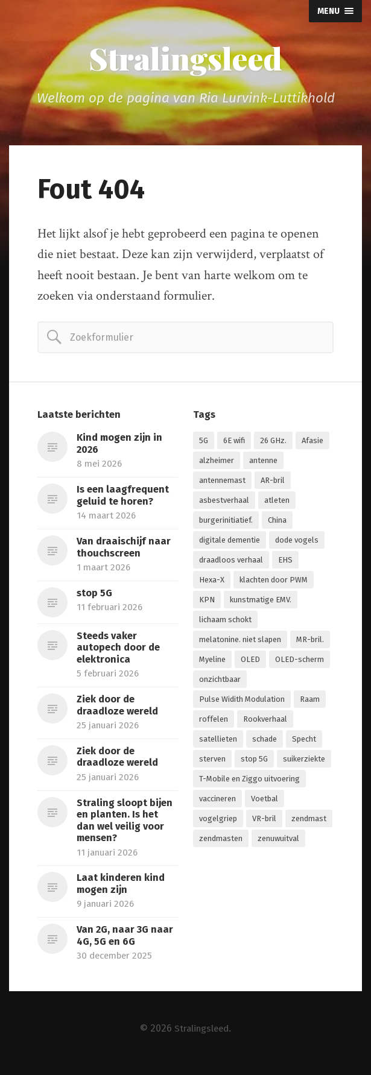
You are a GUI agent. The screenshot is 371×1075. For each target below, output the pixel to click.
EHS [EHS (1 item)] (285, 561)
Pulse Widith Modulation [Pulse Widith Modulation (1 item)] (242, 700)
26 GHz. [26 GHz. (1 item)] (273, 442)
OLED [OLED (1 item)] (250, 661)
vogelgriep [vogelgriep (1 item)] (218, 820)
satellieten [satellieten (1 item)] (218, 740)
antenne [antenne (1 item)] (263, 462)
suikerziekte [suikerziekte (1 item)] (304, 760)
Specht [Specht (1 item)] (304, 740)
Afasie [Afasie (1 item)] (312, 442)
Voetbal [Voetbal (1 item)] (264, 800)
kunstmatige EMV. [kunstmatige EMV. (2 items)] (260, 601)
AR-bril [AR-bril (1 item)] (273, 482)
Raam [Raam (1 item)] (310, 700)
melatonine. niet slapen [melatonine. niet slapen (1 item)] (240, 641)
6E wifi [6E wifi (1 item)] (234, 442)
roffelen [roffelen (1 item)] (213, 720)
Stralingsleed (186, 59)
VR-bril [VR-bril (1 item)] (264, 820)
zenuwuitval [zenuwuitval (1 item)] (278, 840)
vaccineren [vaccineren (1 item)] (217, 800)
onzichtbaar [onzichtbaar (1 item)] (220, 681)
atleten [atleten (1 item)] (277, 501)
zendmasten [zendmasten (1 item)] (221, 840)
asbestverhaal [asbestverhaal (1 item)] (224, 501)
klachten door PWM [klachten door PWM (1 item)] (273, 581)
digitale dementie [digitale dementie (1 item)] (229, 541)
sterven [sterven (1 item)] (212, 760)
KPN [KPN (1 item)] (207, 601)
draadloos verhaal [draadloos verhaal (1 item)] (231, 561)
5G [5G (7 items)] (203, 442)
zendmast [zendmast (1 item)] (308, 820)
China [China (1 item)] (277, 521)
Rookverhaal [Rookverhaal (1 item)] (265, 720)
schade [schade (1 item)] (264, 740)
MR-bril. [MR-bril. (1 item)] (310, 641)
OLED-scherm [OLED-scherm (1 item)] (299, 661)
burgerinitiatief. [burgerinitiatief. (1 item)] (226, 521)
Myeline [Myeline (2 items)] (212, 661)
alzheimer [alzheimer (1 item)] (216, 462)
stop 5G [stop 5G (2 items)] (254, 760)
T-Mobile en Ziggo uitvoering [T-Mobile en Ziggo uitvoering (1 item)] (249, 780)
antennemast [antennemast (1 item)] (222, 482)
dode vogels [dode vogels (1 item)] (297, 541)
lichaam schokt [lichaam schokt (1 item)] (225, 621)
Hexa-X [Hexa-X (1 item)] (211, 581)
